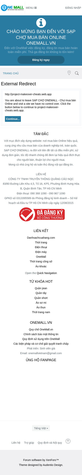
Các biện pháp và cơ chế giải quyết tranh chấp (41, 343)
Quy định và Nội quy (50, 442)
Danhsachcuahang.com (41, 237)
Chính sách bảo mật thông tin (41, 334)
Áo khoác (41, 266)
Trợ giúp (29, 442)
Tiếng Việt (40, 428)
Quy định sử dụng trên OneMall (41, 338)
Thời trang (41, 242)
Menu (31, 7)
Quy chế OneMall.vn (41, 329)
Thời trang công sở (41, 261)
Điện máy (41, 251)
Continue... (13, 118)
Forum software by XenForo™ (41, 460)
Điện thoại (41, 247)
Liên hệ (16, 442)
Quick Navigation (47, 273)
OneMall (41, 256)
